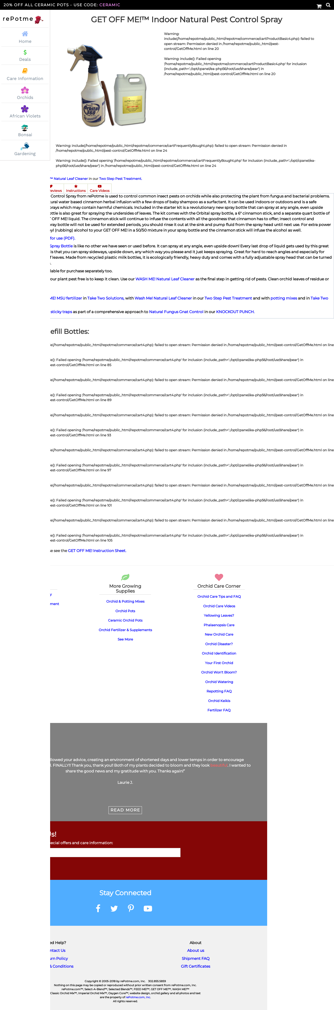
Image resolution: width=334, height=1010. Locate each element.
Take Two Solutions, (105, 298)
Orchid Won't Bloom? (219, 672)
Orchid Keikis (219, 700)
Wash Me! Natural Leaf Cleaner (163, 298)
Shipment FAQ (195, 958)
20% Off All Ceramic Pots (62, 5)
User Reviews (51, 188)
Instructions (76, 188)
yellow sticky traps (54, 311)
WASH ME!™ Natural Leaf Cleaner (60, 178)
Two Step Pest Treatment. (120, 178)
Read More (125, 809)
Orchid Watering (219, 681)
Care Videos (99, 188)
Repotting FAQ (219, 691)
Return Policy (55, 958)
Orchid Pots (125, 610)
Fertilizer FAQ (219, 710)
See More (125, 639)
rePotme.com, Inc (138, 996)
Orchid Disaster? (219, 643)
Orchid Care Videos (219, 606)
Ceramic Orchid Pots (125, 620)
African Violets (25, 116)
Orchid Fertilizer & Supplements (125, 629)
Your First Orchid (219, 662)
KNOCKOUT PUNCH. (235, 311)
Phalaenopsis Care (219, 624)
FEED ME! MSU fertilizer (59, 298)
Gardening (25, 153)
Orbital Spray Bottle (54, 245)
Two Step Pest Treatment (228, 298)
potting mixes (283, 298)
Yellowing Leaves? (219, 615)
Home (25, 36)
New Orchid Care (219, 634)
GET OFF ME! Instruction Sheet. (97, 550)
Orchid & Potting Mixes (125, 601)
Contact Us (55, 950)
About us (195, 950)
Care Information (25, 78)
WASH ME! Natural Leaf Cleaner (165, 278)
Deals (25, 59)
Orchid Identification (219, 653)
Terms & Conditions (55, 966)
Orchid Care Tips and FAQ (219, 596)
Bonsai (25, 134)
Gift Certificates (195, 966)
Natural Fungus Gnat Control (176, 311)
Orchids (25, 97)
